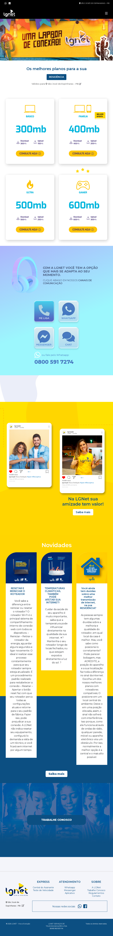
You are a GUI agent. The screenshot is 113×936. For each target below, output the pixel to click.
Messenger (70, 890)
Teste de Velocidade (43, 890)
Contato (96, 896)
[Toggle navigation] (106, 13)
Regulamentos (96, 893)
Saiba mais (83, 512)
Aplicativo (70, 893)
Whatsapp (69, 887)
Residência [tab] (56, 77)
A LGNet (96, 887)
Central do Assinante (43, 887)
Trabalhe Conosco (56, 820)
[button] (8, 38)
